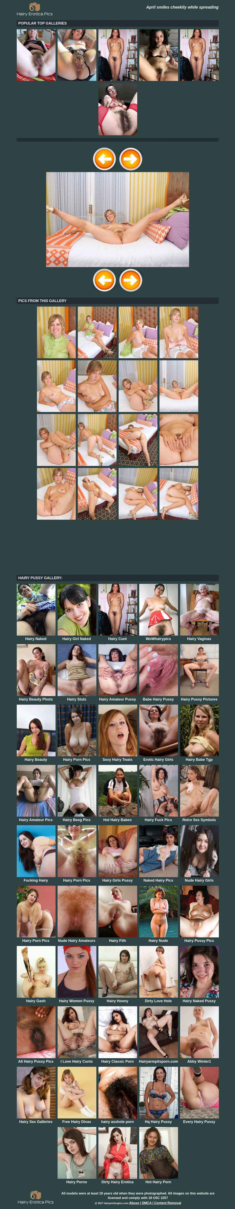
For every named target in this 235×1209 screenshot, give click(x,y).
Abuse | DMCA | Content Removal (155, 1203)
